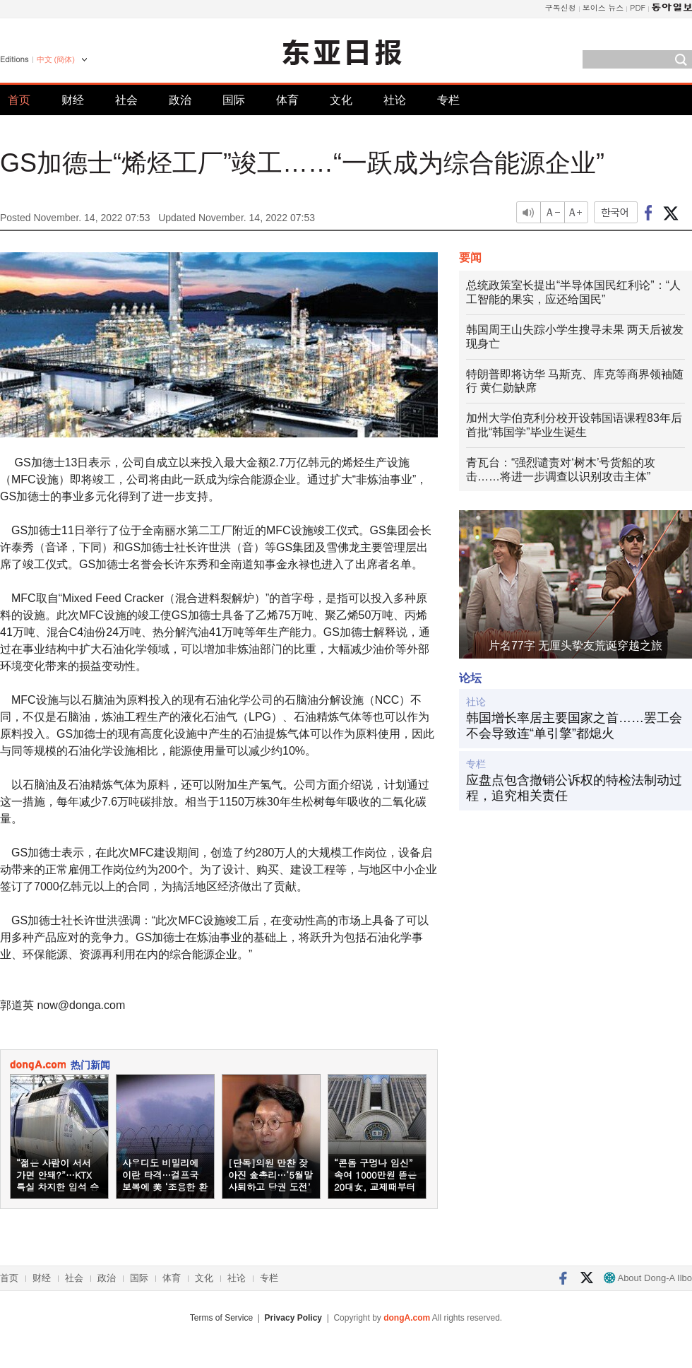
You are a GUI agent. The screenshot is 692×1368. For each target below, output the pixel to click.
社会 (126, 100)
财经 (72, 100)
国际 (233, 100)
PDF (637, 7)
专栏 (448, 100)
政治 (180, 100)
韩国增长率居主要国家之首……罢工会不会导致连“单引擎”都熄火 (574, 726)
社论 (394, 100)
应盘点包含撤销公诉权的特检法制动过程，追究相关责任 (574, 788)
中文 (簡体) (56, 59)
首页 (19, 100)
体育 (287, 100)
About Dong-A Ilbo (648, 1278)
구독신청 (560, 7)
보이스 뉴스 (603, 7)
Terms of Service (221, 1318)
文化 (341, 100)
